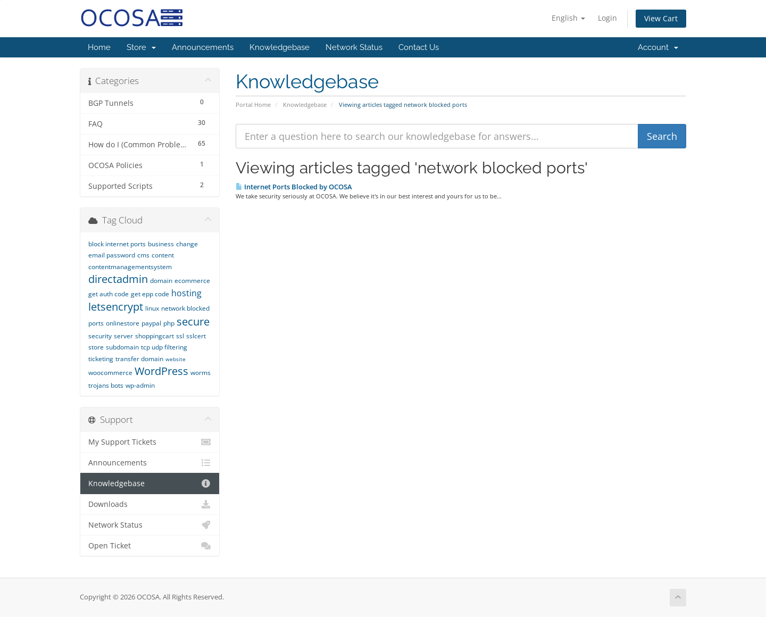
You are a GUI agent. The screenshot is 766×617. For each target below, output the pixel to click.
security (100, 335)
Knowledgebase (279, 47)
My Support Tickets (149, 442)
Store (141, 47)
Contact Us (418, 47)
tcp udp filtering (164, 347)
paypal (151, 323)
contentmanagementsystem (130, 266)
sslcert (196, 335)
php (168, 323)
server (123, 335)
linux (152, 308)
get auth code (108, 293)
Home (99, 47)
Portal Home (253, 105)
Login (607, 18)
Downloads (149, 504)
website (175, 359)
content (163, 255)
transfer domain (139, 358)
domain (161, 280)
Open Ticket (149, 545)
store (96, 347)
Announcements (203, 47)
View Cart (661, 18)
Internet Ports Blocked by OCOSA (294, 186)
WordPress (161, 371)
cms (143, 255)
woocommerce (110, 372)
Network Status (354, 47)
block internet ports (117, 243)
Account (658, 47)
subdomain (122, 347)
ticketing (100, 358)
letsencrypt (115, 306)
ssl (180, 335)
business (161, 243)
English (568, 18)
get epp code (150, 293)
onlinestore (122, 323)
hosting (186, 293)
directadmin (118, 279)
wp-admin (140, 385)
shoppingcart (154, 335)
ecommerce (192, 280)
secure (193, 321)
